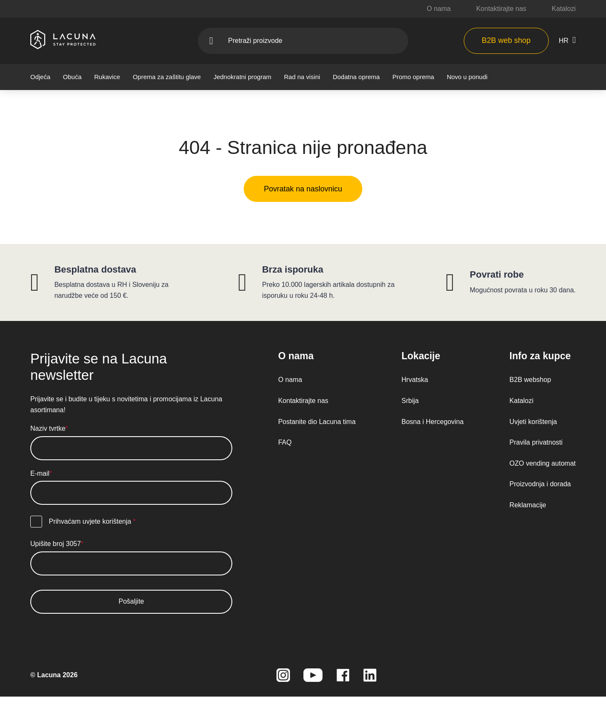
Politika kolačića (254, 320)
